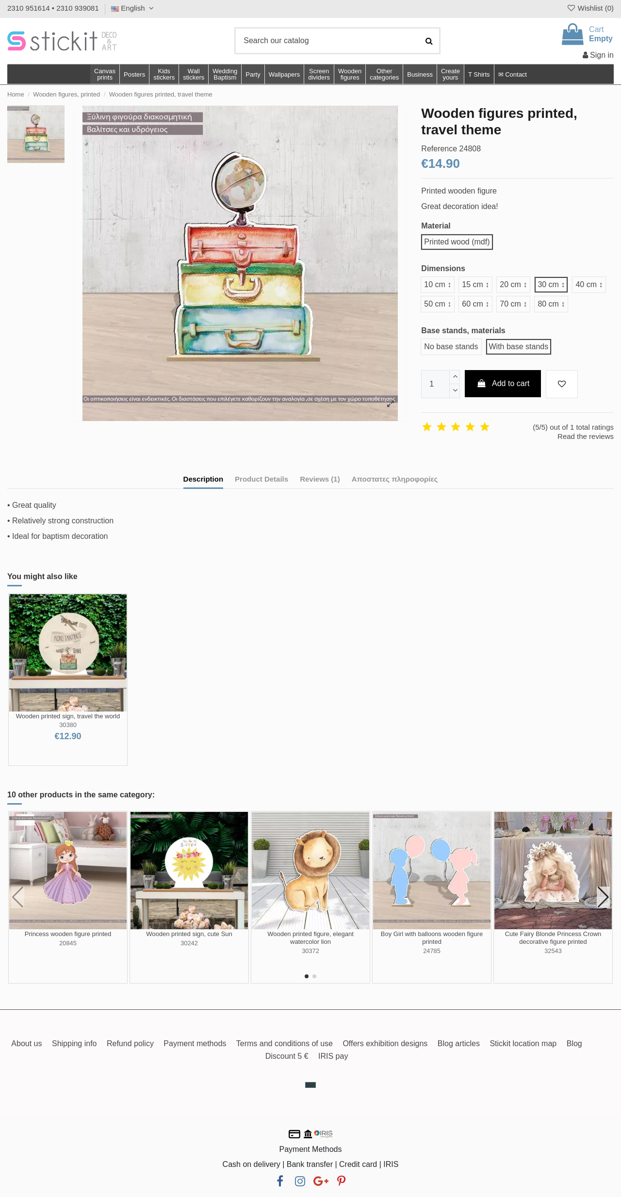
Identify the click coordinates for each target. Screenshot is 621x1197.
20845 (68, 943)
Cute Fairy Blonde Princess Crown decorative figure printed (553, 937)
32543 (553, 950)
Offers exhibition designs (385, 1043)
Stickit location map (523, 1043)
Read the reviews (585, 436)
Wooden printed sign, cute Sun (189, 934)
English (133, 8)
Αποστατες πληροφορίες (395, 479)
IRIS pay (333, 1056)
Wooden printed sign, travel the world (68, 716)
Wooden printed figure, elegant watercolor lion (310, 937)
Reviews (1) (320, 479)
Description (203, 479)
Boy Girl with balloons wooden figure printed (432, 937)
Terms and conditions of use (284, 1043)
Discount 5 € (287, 1056)
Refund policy (130, 1043)
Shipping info (74, 1043)
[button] (384, 74)
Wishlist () (590, 8)
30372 (310, 950)
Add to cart (503, 383)
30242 (189, 943)
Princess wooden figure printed (68, 934)
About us (26, 1043)
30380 (68, 724)
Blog (574, 1043)
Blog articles (459, 1043)
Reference (439, 149)
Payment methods (194, 1043)
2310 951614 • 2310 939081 (53, 8)
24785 (432, 950)
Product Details (261, 479)
